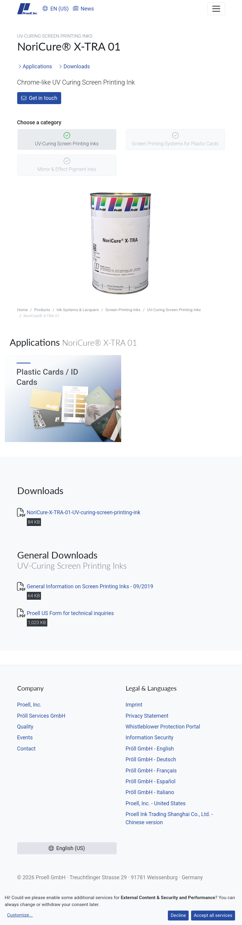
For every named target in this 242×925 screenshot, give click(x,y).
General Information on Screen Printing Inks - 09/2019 (90, 586)
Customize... (20, 915)
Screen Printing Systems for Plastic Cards (175, 140)
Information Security (150, 738)
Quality (25, 727)
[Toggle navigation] (216, 8)
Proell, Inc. (29, 705)
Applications (35, 66)
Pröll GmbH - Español (151, 781)
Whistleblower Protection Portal (163, 727)
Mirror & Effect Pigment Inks (66, 165)
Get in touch (39, 98)
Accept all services (213, 915)
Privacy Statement (147, 716)
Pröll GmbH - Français (151, 771)
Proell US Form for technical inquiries (70, 613)
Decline (178, 915)
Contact (26, 749)
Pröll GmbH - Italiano (150, 792)
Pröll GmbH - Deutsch (151, 759)
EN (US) (55, 9)
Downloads (74, 66)
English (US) (67, 848)
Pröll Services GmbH (41, 716)
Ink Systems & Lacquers (78, 310)
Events (25, 738)
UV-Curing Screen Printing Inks (67, 140)
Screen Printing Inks (123, 310)
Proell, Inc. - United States (156, 803)
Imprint (134, 705)
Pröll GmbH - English (150, 749)
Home (22, 310)
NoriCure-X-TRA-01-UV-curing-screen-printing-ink (83, 512)
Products (42, 310)
